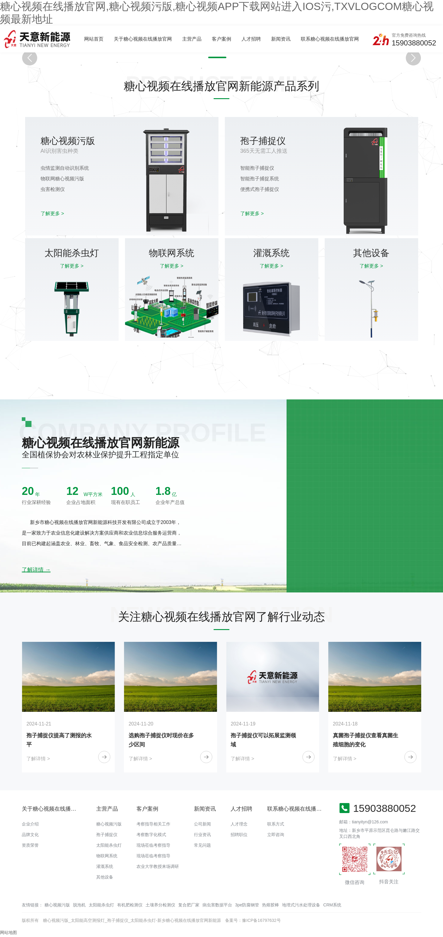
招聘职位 (239, 834)
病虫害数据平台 (217, 904)
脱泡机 (79, 904)
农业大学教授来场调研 (157, 866)
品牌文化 (30, 834)
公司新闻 (202, 824)
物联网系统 (106, 855)
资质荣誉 (30, 845)
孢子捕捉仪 (106, 834)
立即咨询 (275, 834)
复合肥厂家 (188, 904)
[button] (211, 57)
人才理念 (239, 824)
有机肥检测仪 (130, 904)
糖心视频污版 (109, 824)
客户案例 (221, 39)
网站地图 (8, 932)
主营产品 (192, 39)
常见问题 (202, 845)
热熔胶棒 (270, 904)
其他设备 (104, 877)
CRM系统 (332, 904)
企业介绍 (30, 824)
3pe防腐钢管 (247, 904)
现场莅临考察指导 (153, 845)
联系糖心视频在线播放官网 (330, 39)
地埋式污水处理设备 (301, 904)
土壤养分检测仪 (160, 904)
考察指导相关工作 (153, 824)
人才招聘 (251, 39)
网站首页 (93, 39)
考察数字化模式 (151, 834)
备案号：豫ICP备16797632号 (253, 920)
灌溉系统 (104, 866)
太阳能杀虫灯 (109, 845)
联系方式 (275, 824)
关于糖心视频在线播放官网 (143, 39)
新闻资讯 (280, 39)
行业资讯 (202, 834)
